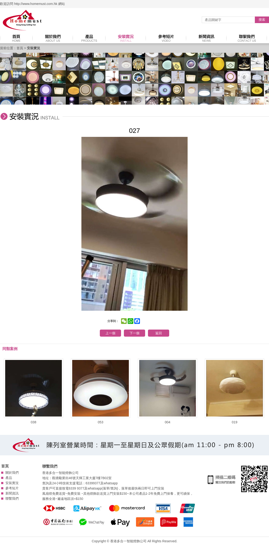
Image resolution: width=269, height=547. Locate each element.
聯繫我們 (12, 498)
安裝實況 (12, 483)
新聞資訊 (12, 493)
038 (33, 391)
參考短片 (12, 488)
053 (100, 391)
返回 (158, 333)
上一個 (110, 333)
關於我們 (12, 472)
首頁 (20, 48)
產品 (8, 478)
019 (234, 391)
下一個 (134, 333)
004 (167, 391)
